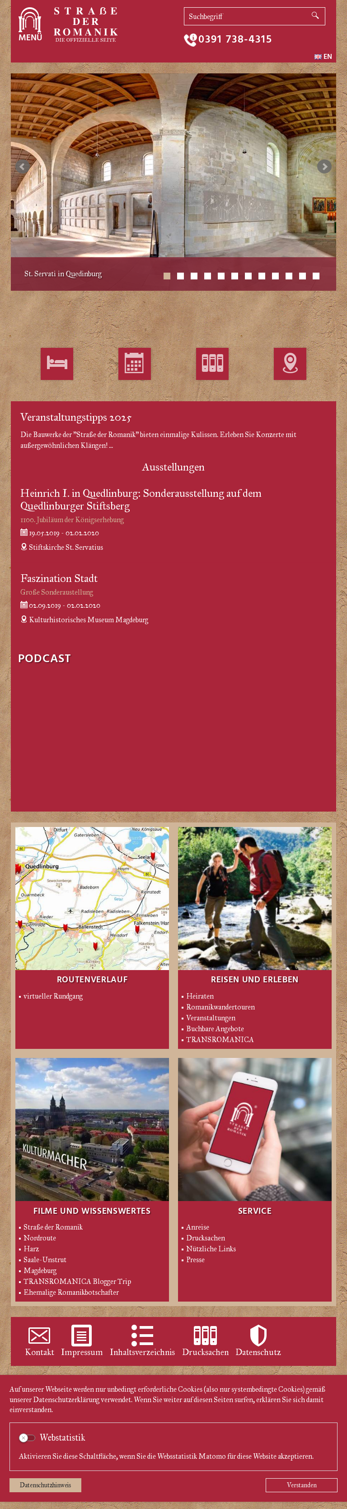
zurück (22, 166)
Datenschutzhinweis (45, 1485)
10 (289, 276)
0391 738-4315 (235, 40)
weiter (324, 166)
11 (302, 276)
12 (316, 276)
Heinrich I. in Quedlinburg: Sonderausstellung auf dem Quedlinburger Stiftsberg (141, 507)
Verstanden (302, 1485)
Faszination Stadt (59, 586)
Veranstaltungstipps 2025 (75, 424)
